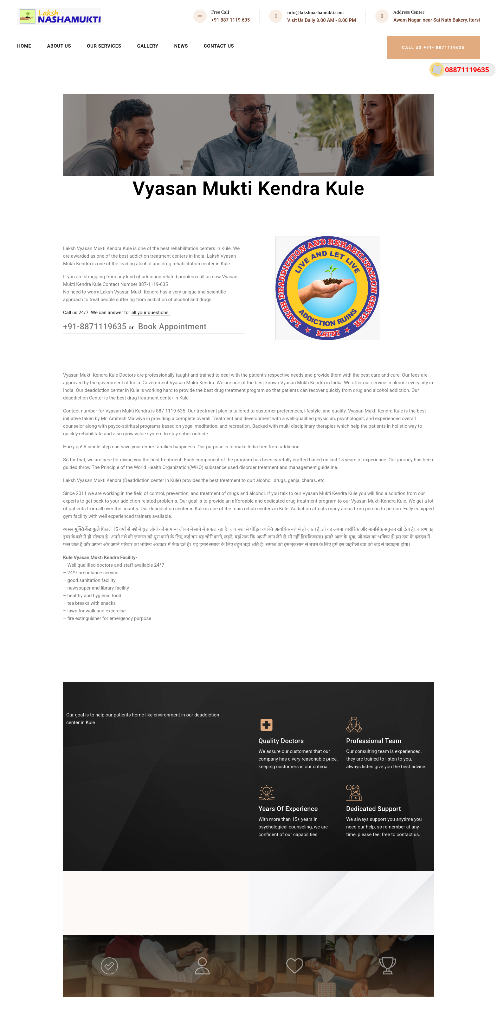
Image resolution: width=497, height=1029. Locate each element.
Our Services (106, 44)
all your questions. (150, 309)
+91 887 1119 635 (230, 20)
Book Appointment (171, 323)
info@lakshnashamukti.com (315, 13)
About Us (60, 44)
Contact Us (224, 44)
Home (24, 44)
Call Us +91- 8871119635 (428, 44)
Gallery (151, 44)
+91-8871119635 (96, 323)
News (185, 44)
